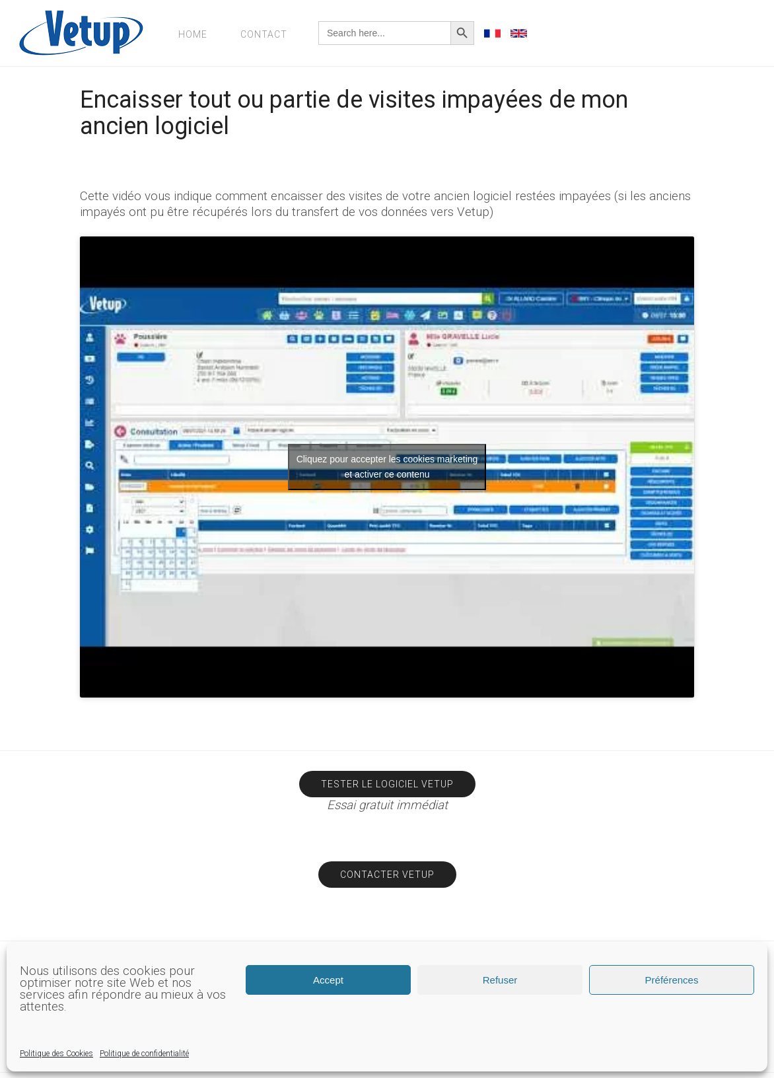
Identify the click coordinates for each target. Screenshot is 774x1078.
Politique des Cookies (56, 1053)
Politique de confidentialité (144, 1053)
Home (192, 34)
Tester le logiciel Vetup (387, 784)
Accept (328, 980)
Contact (263, 34)
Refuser (500, 980)
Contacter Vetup (387, 874)
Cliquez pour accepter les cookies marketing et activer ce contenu (387, 467)
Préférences (672, 980)
